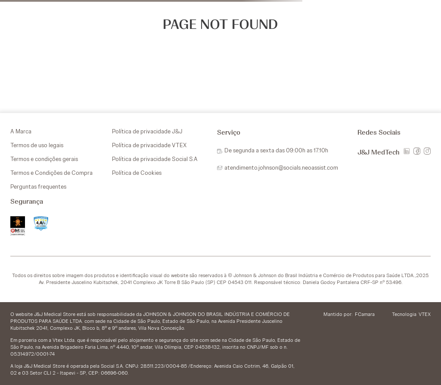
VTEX (425, 314)
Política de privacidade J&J (147, 131)
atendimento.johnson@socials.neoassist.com (281, 167)
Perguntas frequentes (38, 186)
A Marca (20, 131)
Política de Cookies (136, 173)
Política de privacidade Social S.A (155, 159)
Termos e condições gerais (44, 159)
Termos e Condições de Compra (51, 173)
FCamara (365, 314)
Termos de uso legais (36, 145)
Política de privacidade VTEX (149, 145)
